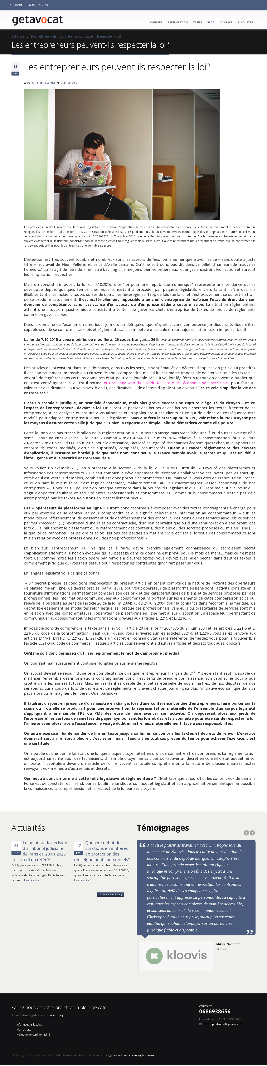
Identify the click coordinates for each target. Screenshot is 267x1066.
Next (252, 833)
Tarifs (197, 22)
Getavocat (18, 36)
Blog (210, 22)
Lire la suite (32, 880)
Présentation (178, 22)
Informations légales (29, 1025)
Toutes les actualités (110, 894)
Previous (247, 833)
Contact (16, 5)
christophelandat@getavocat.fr (223, 1025)
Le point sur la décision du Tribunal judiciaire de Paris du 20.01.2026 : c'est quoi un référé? (39, 851)
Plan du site (24, 1030)
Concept (156, 22)
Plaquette (245, 22)
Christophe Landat (43, 82)
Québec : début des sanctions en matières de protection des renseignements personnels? (102, 851)
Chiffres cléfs (48, 36)
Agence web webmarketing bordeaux (131, 1056)
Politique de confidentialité (33, 1035)
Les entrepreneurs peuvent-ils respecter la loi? (90, 36)
